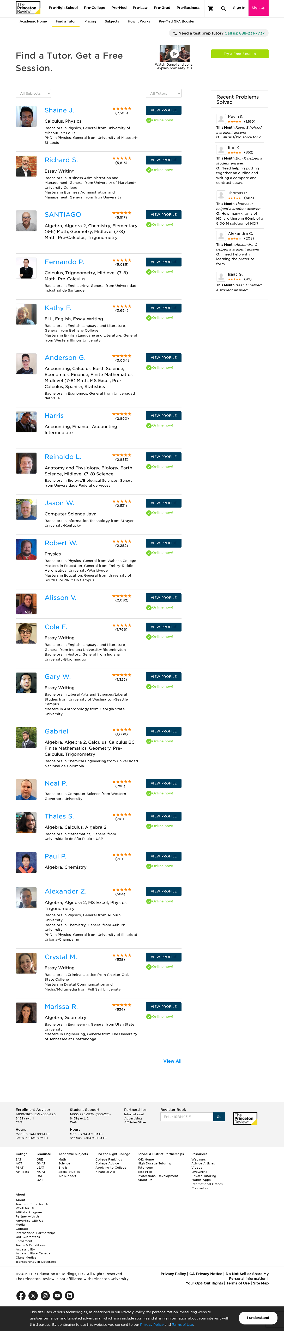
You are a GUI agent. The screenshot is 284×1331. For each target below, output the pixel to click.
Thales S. (59, 816)
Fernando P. (64, 262)
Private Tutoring (203, 1176)
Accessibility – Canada (33, 1253)
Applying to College (110, 1167)
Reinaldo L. (63, 456)
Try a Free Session (240, 54)
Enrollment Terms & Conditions (31, 1243)
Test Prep (145, 1172)
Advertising (133, 1118)
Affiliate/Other (135, 1122)
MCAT (41, 1172)
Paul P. (56, 856)
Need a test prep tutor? (219, 33)
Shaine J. (59, 110)
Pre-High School (63, 8)
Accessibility (25, 1249)
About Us (145, 1180)
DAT (40, 1176)
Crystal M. (61, 957)
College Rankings (108, 1159)
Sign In (239, 8)
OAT (40, 1180)
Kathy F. (58, 308)
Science (64, 1163)
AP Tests (22, 1172)
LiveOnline (199, 1172)
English (63, 1167)
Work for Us (25, 1208)
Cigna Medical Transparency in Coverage (36, 1260)
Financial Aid (105, 1172)
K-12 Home (146, 1159)
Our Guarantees (28, 1237)
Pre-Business (188, 8)
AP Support (67, 1176)
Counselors (200, 1188)
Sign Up (258, 8)
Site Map (261, 1283)
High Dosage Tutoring (154, 1163)
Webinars (198, 1159)
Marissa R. (61, 1006)
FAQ (19, 1122)
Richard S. (61, 160)
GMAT (41, 1163)
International (134, 1114)
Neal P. (56, 783)
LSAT (40, 1167)
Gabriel (56, 731)
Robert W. (61, 543)
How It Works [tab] (139, 21)
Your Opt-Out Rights (204, 1283)
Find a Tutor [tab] (66, 21)
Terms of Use (182, 1325)
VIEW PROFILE (164, 110)
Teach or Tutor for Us (32, 1204)
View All (172, 1061)
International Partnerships (36, 1233)
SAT (18, 1159)
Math (62, 1159)
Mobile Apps (201, 1180)
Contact (22, 1229)
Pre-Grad (162, 8)
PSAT (19, 1167)
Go (219, 1117)
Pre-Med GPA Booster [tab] (177, 21)
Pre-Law (140, 8)
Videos (196, 1167)
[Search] (223, 8)
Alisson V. (60, 597)
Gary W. (58, 676)
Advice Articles (203, 1163)
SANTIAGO (63, 214)
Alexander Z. (66, 891)
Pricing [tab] (90, 21)
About (20, 1200)
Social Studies (69, 1172)
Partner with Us (28, 1216)
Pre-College (94, 8)
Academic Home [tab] (33, 21)
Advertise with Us (29, 1220)
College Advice (107, 1163)
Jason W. (59, 503)
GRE (40, 1159)
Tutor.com (145, 1167)
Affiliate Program (29, 1212)
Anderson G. (65, 357)
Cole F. (56, 627)
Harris (54, 415)
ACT (19, 1163)
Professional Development (158, 1176)
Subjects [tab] (112, 21)
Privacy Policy (152, 1325)
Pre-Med (118, 8)
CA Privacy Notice (205, 1274)
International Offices (207, 1184)
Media (20, 1224)
